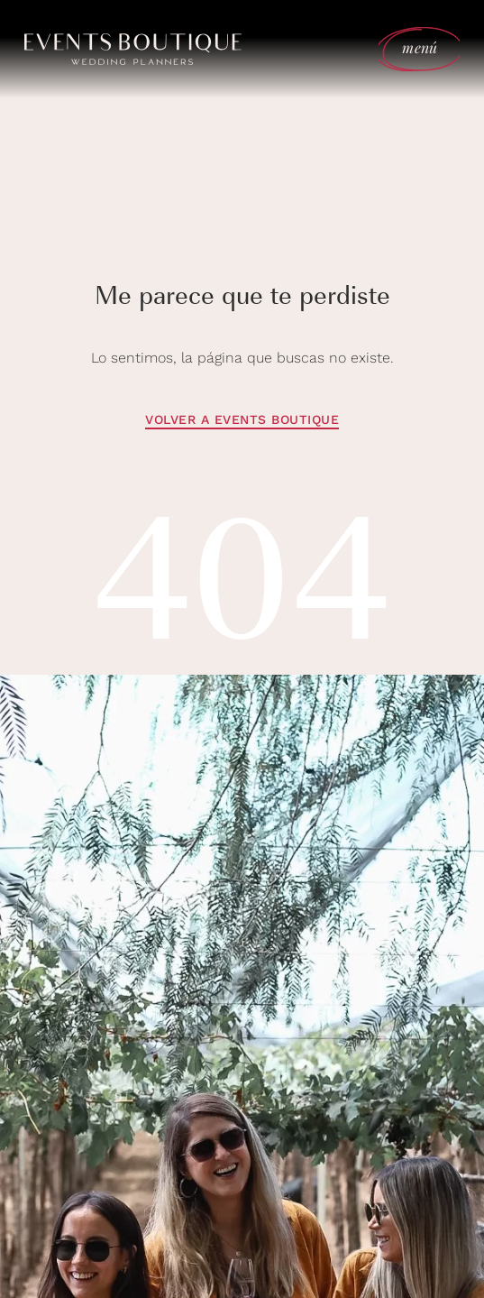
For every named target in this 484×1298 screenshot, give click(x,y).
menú (419, 47)
